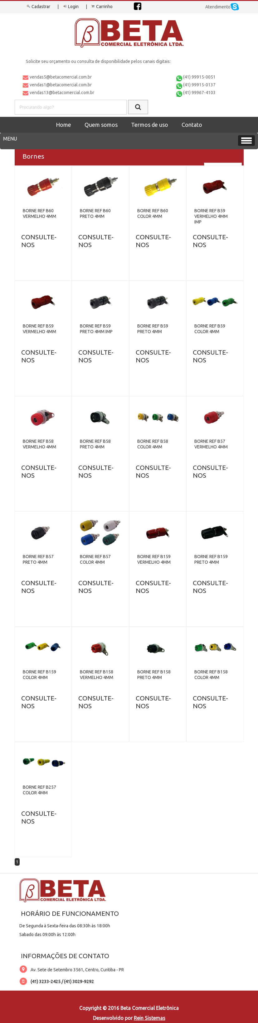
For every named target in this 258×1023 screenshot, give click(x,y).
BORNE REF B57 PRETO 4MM (38, 559)
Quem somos (101, 125)
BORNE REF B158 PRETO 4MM (154, 674)
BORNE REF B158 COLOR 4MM (211, 674)
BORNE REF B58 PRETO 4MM (95, 444)
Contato (192, 125)
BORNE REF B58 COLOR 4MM (152, 444)
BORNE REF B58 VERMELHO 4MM (39, 444)
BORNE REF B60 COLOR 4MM (152, 213)
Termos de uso (149, 125)
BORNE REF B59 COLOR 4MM (209, 328)
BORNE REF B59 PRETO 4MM (152, 328)
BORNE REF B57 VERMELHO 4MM (211, 444)
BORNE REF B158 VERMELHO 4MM (96, 674)
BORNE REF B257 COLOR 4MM (39, 790)
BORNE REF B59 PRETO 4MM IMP (96, 328)
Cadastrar (38, 6)
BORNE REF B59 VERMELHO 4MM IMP (211, 216)
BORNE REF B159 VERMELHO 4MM (154, 559)
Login (70, 6)
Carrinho (101, 6)
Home (63, 125)
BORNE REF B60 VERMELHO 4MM (39, 213)
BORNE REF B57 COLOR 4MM (95, 559)
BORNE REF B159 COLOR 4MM (39, 674)
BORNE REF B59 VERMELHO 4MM (39, 328)
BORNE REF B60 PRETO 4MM (95, 213)
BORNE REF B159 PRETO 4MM (211, 559)
